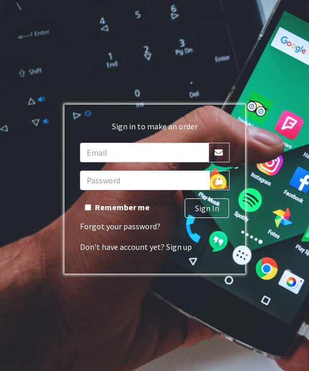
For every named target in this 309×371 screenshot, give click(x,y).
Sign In (207, 208)
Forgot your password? (120, 226)
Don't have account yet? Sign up (136, 247)
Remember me (122, 207)
